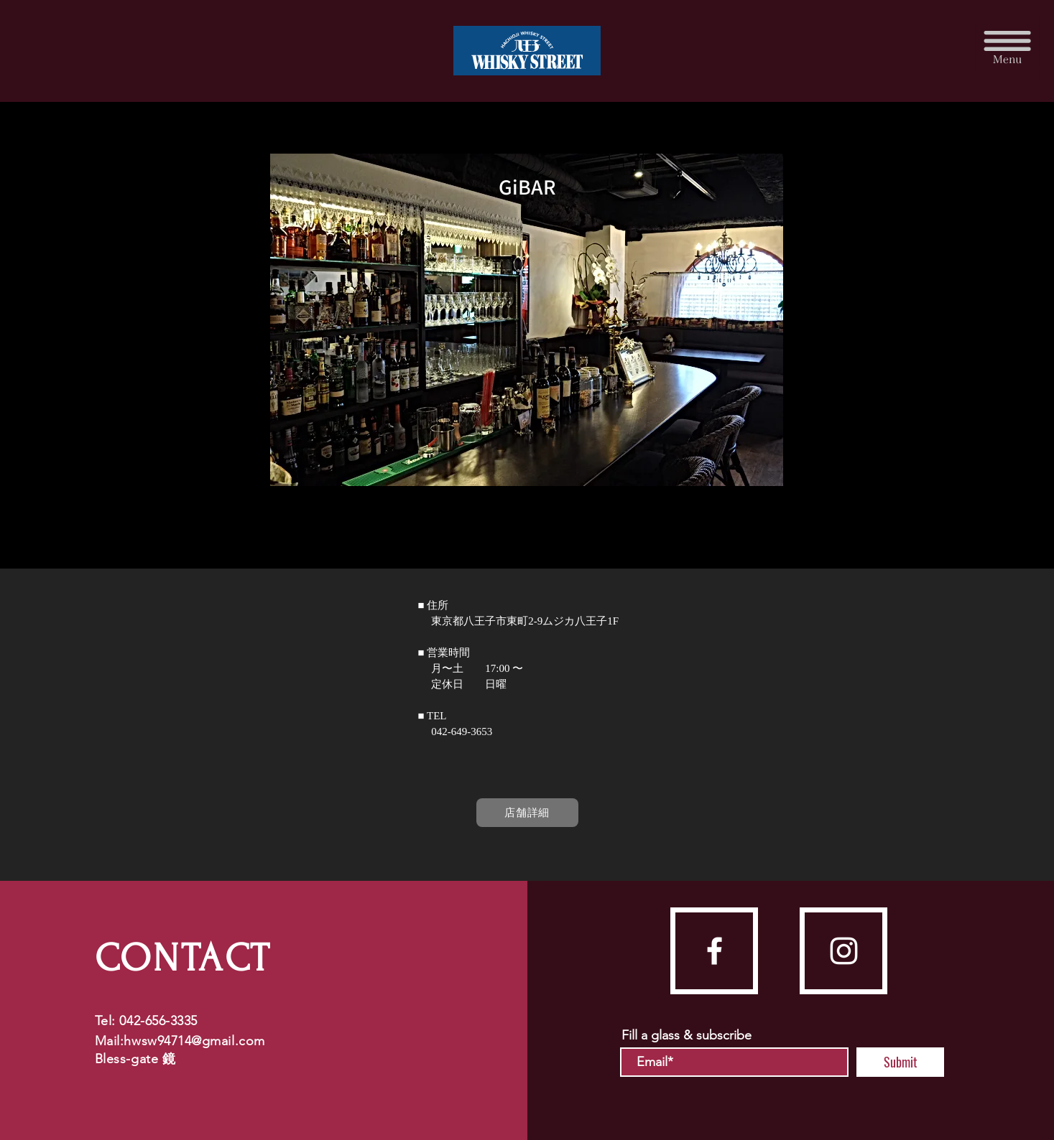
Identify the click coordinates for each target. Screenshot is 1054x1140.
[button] (1007, 46)
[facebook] (714, 951)
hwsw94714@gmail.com (194, 1041)
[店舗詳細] (527, 812)
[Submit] (900, 1062)
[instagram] (844, 951)
